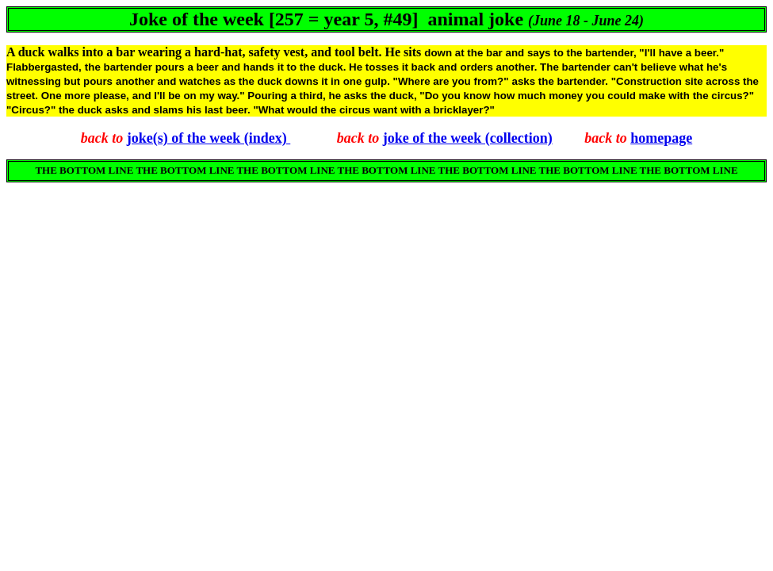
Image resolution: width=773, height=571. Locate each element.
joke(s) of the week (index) (208, 138)
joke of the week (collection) (468, 138)
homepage (661, 138)
